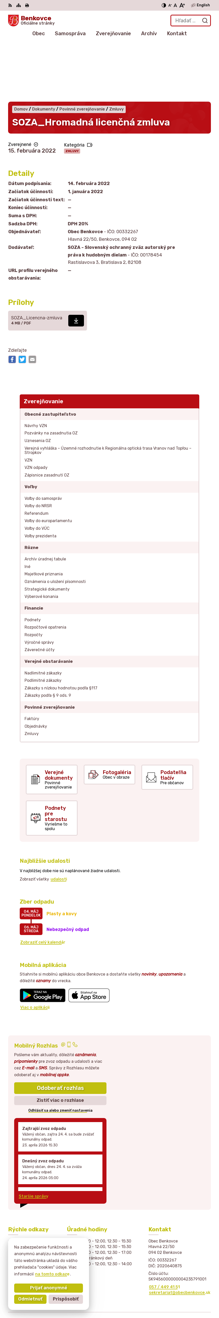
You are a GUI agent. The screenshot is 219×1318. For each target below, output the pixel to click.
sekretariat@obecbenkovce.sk (179, 1233)
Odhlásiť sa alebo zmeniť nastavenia (60, 1052)
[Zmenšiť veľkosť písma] (170, 5)
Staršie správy (33, 1137)
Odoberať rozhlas (60, 1029)
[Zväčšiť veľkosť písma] (182, 5)
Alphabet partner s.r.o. (187, 1291)
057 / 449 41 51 (164, 1227)
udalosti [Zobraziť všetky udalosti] (59, 820)
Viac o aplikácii (35, 948)
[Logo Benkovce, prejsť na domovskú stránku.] (31, 20)
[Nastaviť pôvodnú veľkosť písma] (175, 5)
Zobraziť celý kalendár (42, 883)
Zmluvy (72, 92)
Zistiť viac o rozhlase (60, 1041)
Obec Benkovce (195, 1297)
